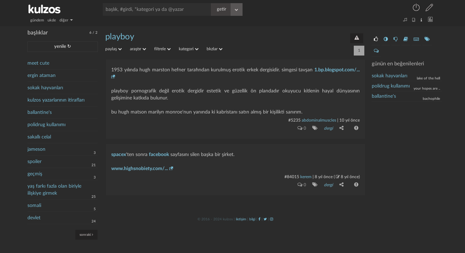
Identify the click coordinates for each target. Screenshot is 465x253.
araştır (138, 49)
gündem (37, 20)
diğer (66, 20)
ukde (52, 20)
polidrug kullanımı (46, 124)
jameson (36, 149)
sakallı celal (39, 137)
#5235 (294, 120)
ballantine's (39, 112)
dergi (328, 128)
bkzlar (214, 49)
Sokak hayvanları (389, 75)
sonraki (86, 234)
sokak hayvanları (45, 87)
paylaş (113, 49)
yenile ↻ (62, 46)
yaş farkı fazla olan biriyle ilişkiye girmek (54, 190)
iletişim (241, 219)
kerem (306, 177)
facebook (159, 154)
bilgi (252, 219)
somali (34, 205)
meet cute (38, 63)
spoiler (34, 161)
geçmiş (34, 173)
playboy (119, 37)
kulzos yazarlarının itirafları (55, 100)
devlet (33, 217)
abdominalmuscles (319, 120)
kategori (189, 49)
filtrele (162, 49)
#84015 (291, 177)
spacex (118, 154)
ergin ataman (41, 75)
